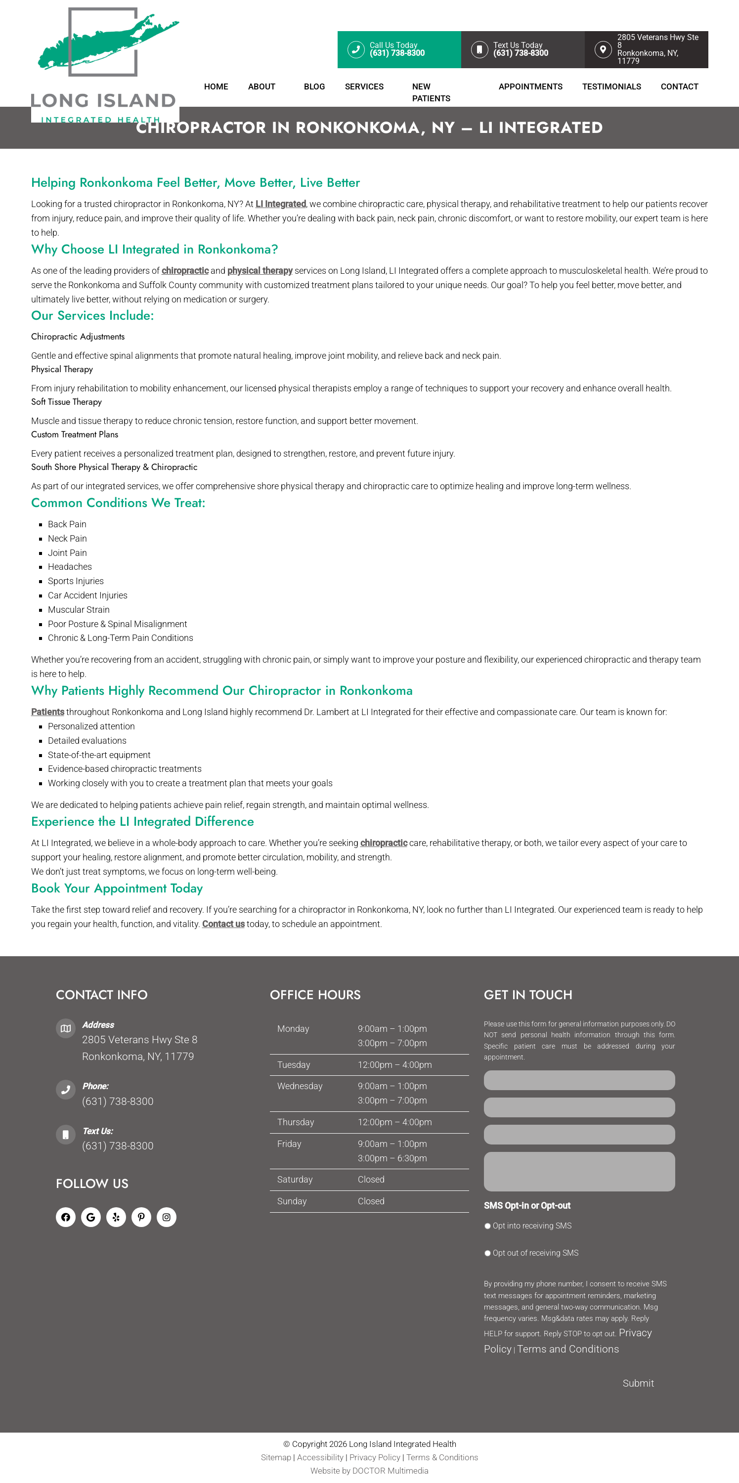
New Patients (431, 92)
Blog (314, 86)
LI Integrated (281, 204)
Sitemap (276, 1457)
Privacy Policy (375, 1457)
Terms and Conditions (568, 1349)
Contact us (223, 924)
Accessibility (320, 1457)
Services (364, 86)
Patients (47, 712)
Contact (679, 86)
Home (216, 86)
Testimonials (611, 86)
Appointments (531, 86)
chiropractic (185, 270)
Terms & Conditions (442, 1457)
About (261, 86)
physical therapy (260, 270)
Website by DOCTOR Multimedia (369, 1471)
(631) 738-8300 (118, 1101)
